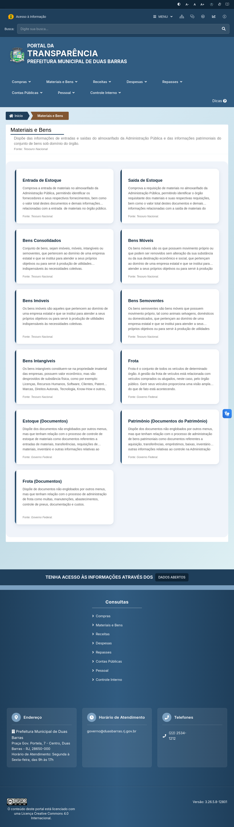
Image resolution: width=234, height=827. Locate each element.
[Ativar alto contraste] (181, 4)
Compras (103, 616)
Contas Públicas (109, 661)
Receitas (102, 634)
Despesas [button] (137, 81)
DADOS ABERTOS (171, 577)
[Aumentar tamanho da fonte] (202, 4)
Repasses (103, 652)
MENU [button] (161, 16)
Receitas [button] (102, 81)
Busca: (9, 29)
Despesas (104, 643)
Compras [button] (22, 81)
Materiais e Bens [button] (62, 81)
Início (16, 115)
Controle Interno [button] (106, 92)
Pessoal (102, 670)
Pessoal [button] (67, 92)
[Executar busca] (223, 29)
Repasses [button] (172, 81)
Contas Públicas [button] (27, 92)
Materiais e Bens (50, 115)
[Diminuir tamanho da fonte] (189, 4)
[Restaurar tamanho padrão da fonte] (195, 4)
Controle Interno (109, 679)
